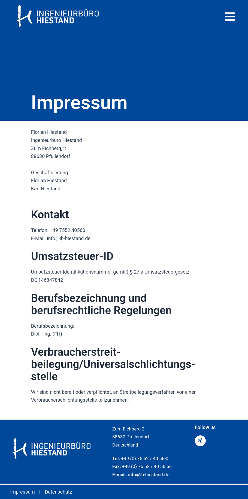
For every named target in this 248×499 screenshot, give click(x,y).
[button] (182, 16)
